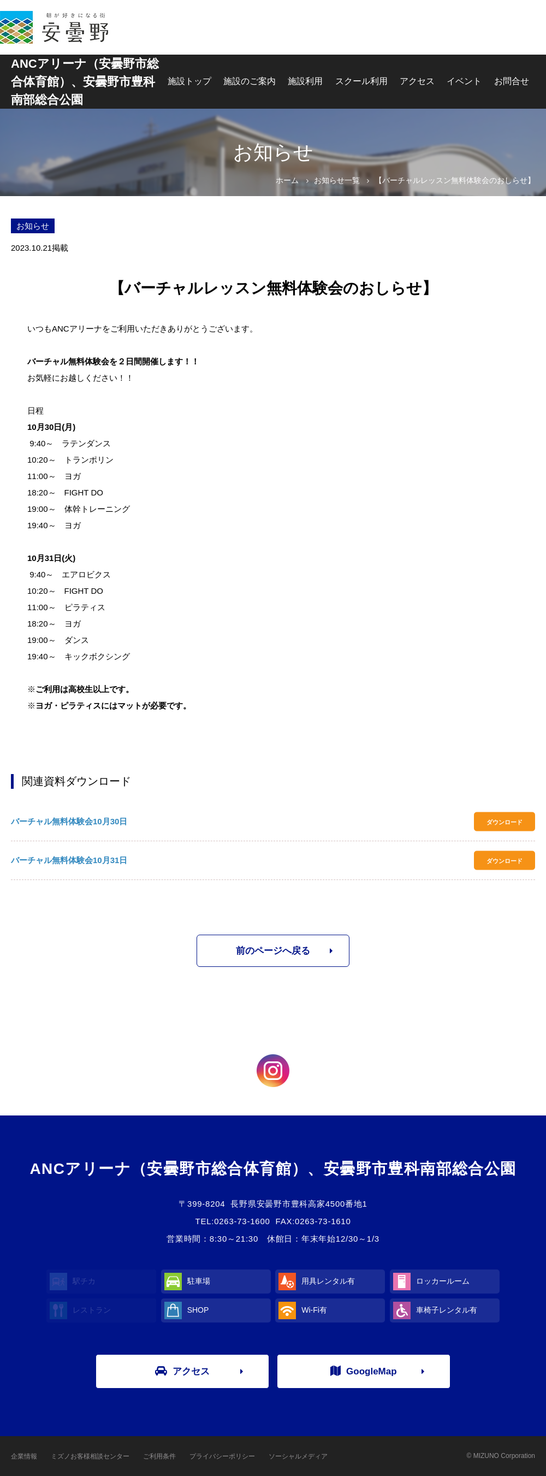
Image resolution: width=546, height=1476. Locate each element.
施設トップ (189, 81)
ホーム (287, 180)
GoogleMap (363, 1371)
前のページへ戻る (273, 951)
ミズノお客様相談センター (90, 1456)
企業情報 (24, 1456)
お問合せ (511, 81)
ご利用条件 (159, 1456)
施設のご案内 (249, 81)
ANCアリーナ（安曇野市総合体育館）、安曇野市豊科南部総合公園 (85, 82)
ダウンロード (504, 821)
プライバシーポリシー (222, 1456)
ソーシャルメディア (298, 1456)
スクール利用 (361, 81)
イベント (464, 81)
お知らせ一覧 (337, 180)
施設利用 (305, 81)
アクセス (417, 81)
